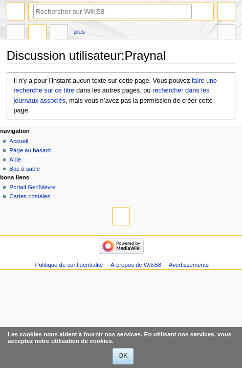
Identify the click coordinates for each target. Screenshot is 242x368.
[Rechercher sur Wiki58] (112, 11)
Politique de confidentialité (69, 265)
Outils (226, 33)
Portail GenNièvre (32, 187)
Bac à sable (24, 169)
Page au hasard (30, 150)
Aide (15, 159)
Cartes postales (29, 196)
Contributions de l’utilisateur (59, 33)
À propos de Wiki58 (136, 265)
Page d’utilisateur (16, 33)
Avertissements (189, 265)
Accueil (18, 141)
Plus (79, 32)
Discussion (37, 33)
